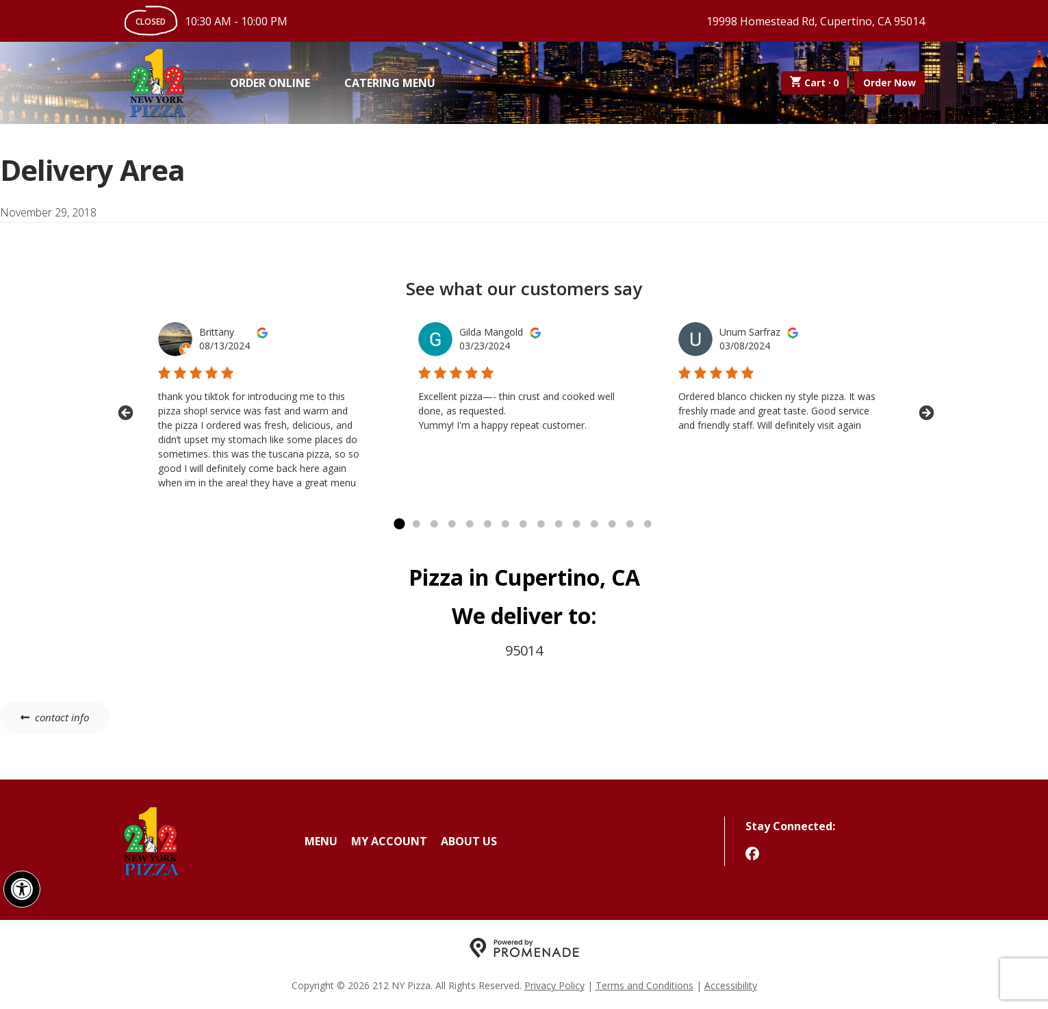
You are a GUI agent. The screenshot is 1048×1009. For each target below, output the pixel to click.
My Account (389, 841)
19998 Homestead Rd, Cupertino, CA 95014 (815, 21)
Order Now (889, 82)
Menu (321, 841)
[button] (21, 889)
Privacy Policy (554, 985)
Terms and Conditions (644, 985)
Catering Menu (389, 82)
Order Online (270, 82)
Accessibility (730, 985)
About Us (469, 841)
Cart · (814, 83)
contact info (62, 717)
